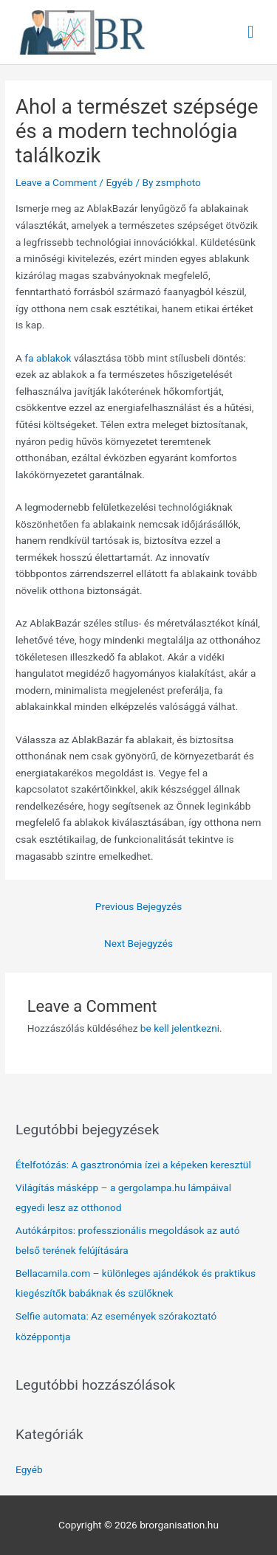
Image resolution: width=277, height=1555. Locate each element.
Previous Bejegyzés (138, 906)
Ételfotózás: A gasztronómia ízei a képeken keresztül (133, 1164)
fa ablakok (47, 358)
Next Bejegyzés (138, 943)
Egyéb (119, 182)
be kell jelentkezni (179, 1028)
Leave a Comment (56, 182)
